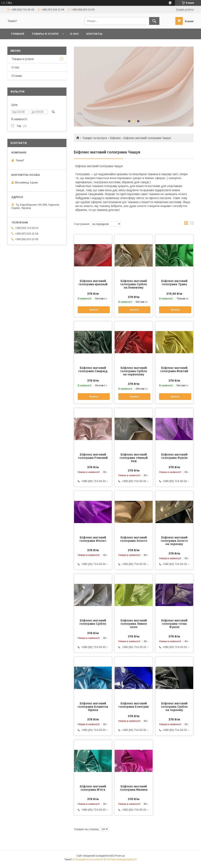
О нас (74, 33)
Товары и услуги (45, 33)
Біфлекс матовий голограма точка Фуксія (174, 624)
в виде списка (192, 224)
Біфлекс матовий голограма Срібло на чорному (174, 707)
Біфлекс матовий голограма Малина (133, 788)
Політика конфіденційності (121, 859)
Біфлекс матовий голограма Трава (174, 282)
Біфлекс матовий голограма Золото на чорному (174, 541)
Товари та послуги (94, 138)
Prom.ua (120, 855)
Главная (17, 33)
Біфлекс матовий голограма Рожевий (93, 456)
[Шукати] (154, 21)
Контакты (94, 33)
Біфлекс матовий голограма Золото (133, 539)
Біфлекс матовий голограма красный (93, 282)
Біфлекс (115, 138)
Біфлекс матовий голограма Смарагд (92, 369)
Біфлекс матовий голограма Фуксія (174, 456)
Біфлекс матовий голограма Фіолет (93, 539)
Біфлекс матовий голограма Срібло (93, 622)
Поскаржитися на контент (89, 859)
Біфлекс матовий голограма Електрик (134, 705)
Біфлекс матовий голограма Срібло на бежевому (133, 284)
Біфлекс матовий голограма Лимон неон (134, 624)
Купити (93, 309)
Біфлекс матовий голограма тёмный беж (134, 458)
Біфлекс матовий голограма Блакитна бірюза (93, 707)
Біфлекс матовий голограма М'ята (93, 788)
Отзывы (16, 75)
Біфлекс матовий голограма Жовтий (174, 369)
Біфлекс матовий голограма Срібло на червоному (133, 371)
